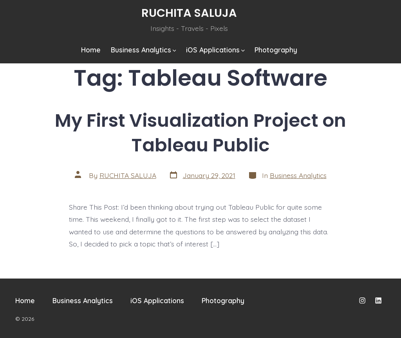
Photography (276, 49)
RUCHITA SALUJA (127, 175)
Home (91, 49)
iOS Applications (215, 49)
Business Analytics (143, 49)
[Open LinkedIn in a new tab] (378, 300)
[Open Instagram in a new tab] (362, 300)
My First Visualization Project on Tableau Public (200, 133)
